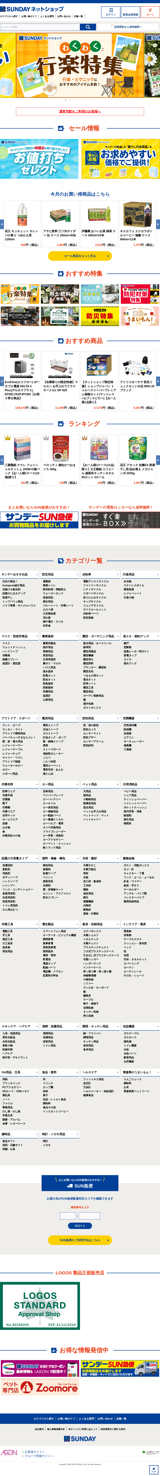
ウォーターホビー (12, 765)
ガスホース (130, 1037)
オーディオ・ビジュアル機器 (59, 935)
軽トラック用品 (52, 847)
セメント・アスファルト (57, 893)
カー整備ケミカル (53, 819)
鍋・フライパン (92, 1033)
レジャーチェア (11, 753)
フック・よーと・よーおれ (139, 877)
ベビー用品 (130, 791)
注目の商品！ (10, 581)
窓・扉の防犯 (91, 725)
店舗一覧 (78, 16)
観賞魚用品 (89, 803)
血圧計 (87, 1083)
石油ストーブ (50, 729)
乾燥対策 (7, 1049)
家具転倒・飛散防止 (54, 589)
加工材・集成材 (92, 881)
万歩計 (87, 1087)
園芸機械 (88, 655)
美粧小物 (7, 1045)
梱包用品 (48, 865)
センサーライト (92, 733)
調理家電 (48, 939)
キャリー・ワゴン (12, 757)
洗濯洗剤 (7, 865)
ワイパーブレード (53, 795)
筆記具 (6, 1095)
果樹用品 (48, 651)
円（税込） (30, 245)
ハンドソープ (10, 651)
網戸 (126, 643)
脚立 (85, 897)
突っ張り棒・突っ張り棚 (97, 971)
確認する (80, 1225)
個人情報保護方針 (56, 1429)
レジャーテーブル (12, 749)
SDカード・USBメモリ (15, 1091)
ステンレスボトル (134, 585)
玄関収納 (88, 1007)
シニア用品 (130, 795)
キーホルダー (131, 889)
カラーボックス (92, 931)
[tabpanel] (80, 65)
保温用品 (48, 597)
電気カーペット (52, 765)
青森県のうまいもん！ (137, 1072)
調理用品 (88, 1037)
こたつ (47, 757)
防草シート (89, 683)
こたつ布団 (49, 761)
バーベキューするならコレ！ (19, 737)
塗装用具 (48, 881)
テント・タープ (11, 725)
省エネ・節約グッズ (136, 636)
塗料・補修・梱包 (53, 858)
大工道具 (7, 943)
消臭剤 (6, 873)
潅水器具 (48, 671)
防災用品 (48, 574)
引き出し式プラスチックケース (101, 955)
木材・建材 (89, 858)
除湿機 (127, 729)
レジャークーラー (12, 745)
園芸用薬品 (89, 651)
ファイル (7, 1103)
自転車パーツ (91, 613)
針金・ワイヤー (133, 881)
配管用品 (129, 1057)
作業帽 (6, 807)
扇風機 (127, 745)
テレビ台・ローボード (96, 987)
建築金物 (128, 858)
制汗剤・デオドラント (15, 1057)
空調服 (6, 799)
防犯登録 (88, 617)
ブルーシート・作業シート (58, 605)
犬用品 (87, 791)
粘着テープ (49, 873)
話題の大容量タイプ (15, 858)
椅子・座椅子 (91, 1003)
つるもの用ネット (93, 675)
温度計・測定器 (11, 663)
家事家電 (48, 943)
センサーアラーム (93, 741)
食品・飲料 (49, 1072)
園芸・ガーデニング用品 (98, 636)
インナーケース (92, 967)
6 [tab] (89, 100)
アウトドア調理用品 (13, 733)
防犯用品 (88, 718)
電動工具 (7, 931)
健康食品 (88, 1095)
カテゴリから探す (9, 16)
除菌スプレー (10, 659)
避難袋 (47, 581)
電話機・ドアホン (53, 971)
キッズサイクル (92, 601)
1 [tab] (65, 100)
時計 (45, 1141)
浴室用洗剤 (8, 901)
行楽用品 (128, 574)
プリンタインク (11, 1083)
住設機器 (128, 1026)
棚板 (85, 889)
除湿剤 (127, 815)
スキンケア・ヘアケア (16, 1026)
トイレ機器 (130, 1045)
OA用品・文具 (11, 1072)
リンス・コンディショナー (17, 889)
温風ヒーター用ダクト (136, 651)
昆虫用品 (88, 807)
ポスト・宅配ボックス (136, 865)
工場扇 (127, 749)
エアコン (129, 737)
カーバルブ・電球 (53, 823)
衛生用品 (48, 601)
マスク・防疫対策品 (15, 636)
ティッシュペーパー (135, 799)
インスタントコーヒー (55, 1111)
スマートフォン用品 (54, 931)
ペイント (48, 877)
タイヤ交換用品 (52, 827)
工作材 (87, 885)
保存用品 (88, 1045)
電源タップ (49, 963)
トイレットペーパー (135, 803)
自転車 (86, 574)
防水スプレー (50, 897)
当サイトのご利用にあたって (82, 1429)
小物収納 (88, 979)
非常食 (47, 625)
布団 (126, 955)
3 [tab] (75, 100)
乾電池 (47, 959)
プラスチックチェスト (96, 947)
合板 (85, 877)
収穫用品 (48, 691)
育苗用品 (48, 655)
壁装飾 (127, 931)
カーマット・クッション (57, 843)
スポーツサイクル (93, 593)
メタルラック (91, 939)
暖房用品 (48, 718)
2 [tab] (70, 100)
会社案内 (39, 1429)
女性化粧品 (8, 1041)
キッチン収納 (91, 1011)
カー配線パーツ (52, 815)
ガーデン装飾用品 (93, 695)
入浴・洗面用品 (11, 1033)
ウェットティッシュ (13, 647)
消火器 (47, 617)
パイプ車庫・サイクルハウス (19, 605)
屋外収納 (88, 703)
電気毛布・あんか (53, 769)
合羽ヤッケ (8, 815)
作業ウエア (8, 811)
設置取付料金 (50, 975)
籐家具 (87, 995)
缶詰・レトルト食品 (54, 1099)
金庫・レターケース (13, 1123)
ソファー (88, 983)
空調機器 (128, 718)
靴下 (5, 803)
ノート (6, 1099)
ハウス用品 (49, 667)
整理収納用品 (131, 901)
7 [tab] (94, 100)
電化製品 (48, 924)
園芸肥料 (88, 663)
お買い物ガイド (29, 16)
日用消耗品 (130, 784)
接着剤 (47, 869)
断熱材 (87, 909)
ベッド (127, 947)
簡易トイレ (49, 585)
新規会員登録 (130, 14)
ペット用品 (89, 784)
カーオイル (49, 803)
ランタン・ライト (12, 729)
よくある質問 (47, 16)
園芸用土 (88, 659)
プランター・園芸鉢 (94, 667)
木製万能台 (89, 869)
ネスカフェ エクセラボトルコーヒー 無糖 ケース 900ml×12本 (136, 235)
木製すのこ (89, 865)
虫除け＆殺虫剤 (11, 589)
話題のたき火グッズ (13, 593)
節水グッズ (130, 663)
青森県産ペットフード (136, 1091)
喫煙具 (127, 823)
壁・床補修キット (53, 889)
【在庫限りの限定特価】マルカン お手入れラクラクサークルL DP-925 (60, 386)
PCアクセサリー (11, 1087)
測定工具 (7, 939)
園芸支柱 (88, 671)
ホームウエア (10, 819)
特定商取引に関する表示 (113, 1429)
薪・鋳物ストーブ (53, 741)
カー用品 (48, 784)
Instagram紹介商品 (13, 585)
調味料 (47, 1103)
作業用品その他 (11, 835)
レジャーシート (133, 593)
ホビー (6, 769)
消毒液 (6, 655)
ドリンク (48, 1083)
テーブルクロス (133, 939)
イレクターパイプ (134, 897)
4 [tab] (80, 100)
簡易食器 (129, 589)
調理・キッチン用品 (95, 1026)
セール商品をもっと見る (80, 256)
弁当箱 (127, 581)
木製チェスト (91, 943)
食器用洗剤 (8, 893)
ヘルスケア (89, 1072)
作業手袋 (7, 795)
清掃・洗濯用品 (52, 1026)
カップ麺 (48, 1087)
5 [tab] (84, 100)
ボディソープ (10, 877)
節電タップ (130, 655)
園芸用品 (88, 691)
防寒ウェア (8, 791)
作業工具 (7, 924)
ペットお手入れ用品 (94, 811)
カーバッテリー (52, 799)
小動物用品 (89, 799)
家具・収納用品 (92, 924)
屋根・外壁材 (91, 913)
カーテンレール (133, 971)
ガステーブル (131, 1033)
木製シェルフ (91, 935)
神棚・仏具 (8, 1149)
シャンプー (8, 885)
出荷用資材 (49, 659)
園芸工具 (88, 687)
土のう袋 (48, 609)
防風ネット (49, 675)
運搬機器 (88, 901)
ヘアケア (7, 1053)
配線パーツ (49, 967)
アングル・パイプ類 (135, 893)
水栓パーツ (130, 1053)
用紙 (5, 1079)
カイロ (127, 659)
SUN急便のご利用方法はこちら (80, 1240)
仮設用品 (88, 893)
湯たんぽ (48, 773)
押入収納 (88, 1015)
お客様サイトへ (35, 1451)
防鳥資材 (48, 683)
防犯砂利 (88, 745)
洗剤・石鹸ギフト (12, 1145)
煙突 (45, 745)
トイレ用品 (49, 1045)
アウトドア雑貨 (11, 761)
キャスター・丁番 (134, 873)
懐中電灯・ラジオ (53, 621)
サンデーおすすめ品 (15, 574)
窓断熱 (127, 647)
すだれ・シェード (134, 975)
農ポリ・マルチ (52, 663)
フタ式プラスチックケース (98, 951)
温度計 (47, 695)
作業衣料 (7, 784)
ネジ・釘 (129, 869)
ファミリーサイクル (94, 585)
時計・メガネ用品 (53, 1134)
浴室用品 (48, 1041)
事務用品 (7, 1107)
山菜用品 (48, 699)
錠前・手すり (131, 885)
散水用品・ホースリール (97, 643)
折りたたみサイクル (94, 597)
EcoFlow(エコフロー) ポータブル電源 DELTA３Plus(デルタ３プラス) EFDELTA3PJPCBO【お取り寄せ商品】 (22, 390)
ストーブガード (52, 749)
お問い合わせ (64, 16)
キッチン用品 (91, 1041)
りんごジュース (133, 1079)
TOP (154, 1471)
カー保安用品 (50, 807)
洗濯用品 (48, 1037)
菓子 (45, 1095)
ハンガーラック (92, 963)
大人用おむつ (10, 909)
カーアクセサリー (53, 839)
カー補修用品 (50, 811)
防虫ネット (49, 679)
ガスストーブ (50, 733)
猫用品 (87, 795)
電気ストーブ (50, 725)
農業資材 (48, 636)
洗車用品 (48, 791)
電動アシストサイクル (96, 581)
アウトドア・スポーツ (16, 718)
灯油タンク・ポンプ (54, 737)
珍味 (45, 1091)
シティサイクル (92, 589)
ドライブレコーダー (54, 831)
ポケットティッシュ (135, 807)
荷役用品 (7, 951)
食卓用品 (88, 1049)
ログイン (111, 14)
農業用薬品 (49, 643)
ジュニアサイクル (93, 605)
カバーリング (131, 963)
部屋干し (7, 597)
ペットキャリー (92, 819)
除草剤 (87, 647)
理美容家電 (49, 947)
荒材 (85, 873)
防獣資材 (48, 687)
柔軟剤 (6, 869)
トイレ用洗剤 (10, 905)
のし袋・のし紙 (11, 1111)
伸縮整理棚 (89, 975)
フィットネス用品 (93, 1079)
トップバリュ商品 (12, 601)
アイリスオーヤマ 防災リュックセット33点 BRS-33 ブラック (137, 386)
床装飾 (127, 935)
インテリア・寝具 (134, 924)
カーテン (129, 967)
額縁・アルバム (11, 1119)
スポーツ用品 (10, 773)
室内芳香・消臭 (133, 811)
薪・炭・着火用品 (12, 741)
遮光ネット (89, 679)
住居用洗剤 (8, 897)
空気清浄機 (130, 725)
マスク (6, 643)
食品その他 (49, 1107)
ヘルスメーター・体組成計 (98, 1091)
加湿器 (127, 733)
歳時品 (6, 1134)
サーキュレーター (134, 741)
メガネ (47, 1145)
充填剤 (47, 885)
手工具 (6, 935)
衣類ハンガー (91, 959)
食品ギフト (8, 1141)
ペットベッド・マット (96, 815)
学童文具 (7, 1115)
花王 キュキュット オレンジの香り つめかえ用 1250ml (21, 235)
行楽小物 (129, 597)
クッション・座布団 (135, 943)
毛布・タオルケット (135, 959)
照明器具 (48, 951)
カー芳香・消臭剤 (53, 835)
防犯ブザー (89, 737)
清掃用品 (48, 1033)
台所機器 (129, 1061)
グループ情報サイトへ (39, 1456)
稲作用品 (48, 647)
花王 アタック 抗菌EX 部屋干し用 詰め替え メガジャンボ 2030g (137, 469)
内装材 (87, 905)
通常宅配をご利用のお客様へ (80, 111)
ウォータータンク (53, 593)
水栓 (126, 1049)
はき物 (6, 827)
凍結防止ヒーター (53, 753)
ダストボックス (92, 707)
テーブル (88, 999)
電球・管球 (49, 955)
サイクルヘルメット (94, 609)
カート (150, 14)
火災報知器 (49, 613)
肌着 (5, 823)
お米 (126, 1087)
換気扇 (127, 1041)
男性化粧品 (8, 1037)
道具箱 (6, 947)
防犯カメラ (89, 729)
